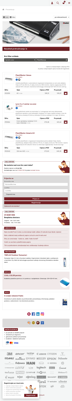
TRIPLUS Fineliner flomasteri (15, 255)
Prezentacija (10, 9)
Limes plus (16, 3)
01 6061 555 (21, 170)
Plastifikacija (52, 60)
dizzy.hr (42, 395)
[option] (36, 32)
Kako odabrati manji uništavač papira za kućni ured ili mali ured (25, 235)
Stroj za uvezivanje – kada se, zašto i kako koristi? (21, 239)
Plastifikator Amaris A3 (25, 133)
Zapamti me (9, 194)
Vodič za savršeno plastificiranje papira (17, 242)
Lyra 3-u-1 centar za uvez (26, 104)
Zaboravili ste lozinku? (12, 206)
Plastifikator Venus (23, 75)
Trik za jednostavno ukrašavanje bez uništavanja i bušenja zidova (26, 245)
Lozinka (6, 188)
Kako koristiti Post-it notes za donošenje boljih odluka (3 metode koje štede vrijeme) (32, 232)
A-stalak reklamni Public (14, 296)
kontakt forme (35, 170)
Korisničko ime (9, 181)
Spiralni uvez (20, 60)
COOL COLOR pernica (13, 275)
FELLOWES (19, 77)
